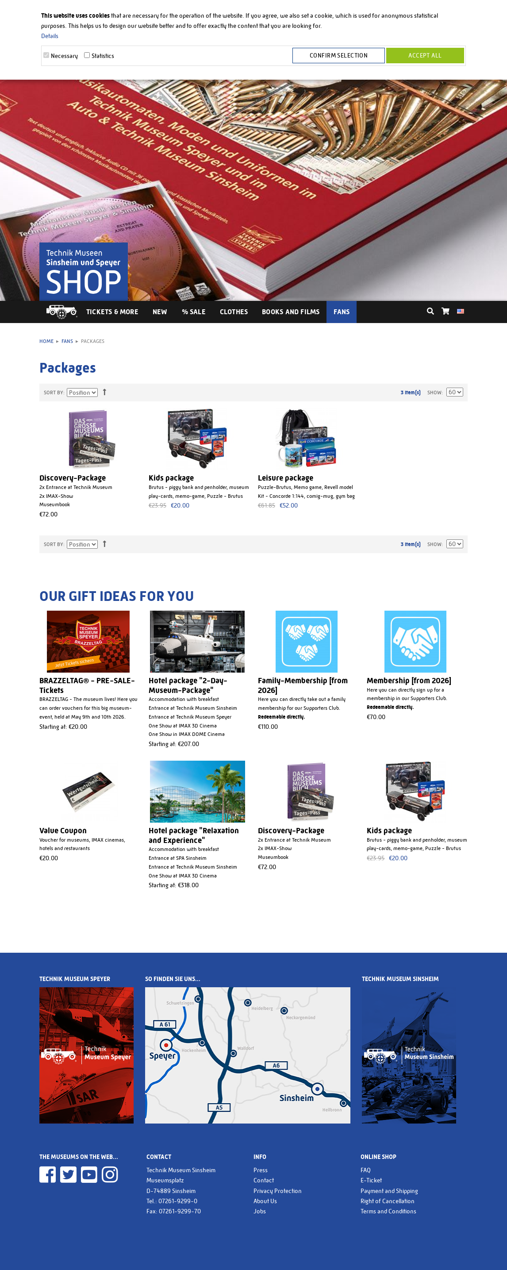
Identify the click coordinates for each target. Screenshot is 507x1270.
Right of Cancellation (388, 1201)
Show (434, 392)
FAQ (366, 1170)
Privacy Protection (278, 1190)
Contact (264, 1180)
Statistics (103, 55)
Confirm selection (340, 55)
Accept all (425, 55)
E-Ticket (371, 1180)
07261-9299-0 (177, 1201)
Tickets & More (112, 312)
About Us (265, 1201)
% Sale (194, 312)
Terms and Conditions (388, 1211)
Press (261, 1170)
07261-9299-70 (180, 1211)
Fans (342, 312)
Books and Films (290, 312)
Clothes (234, 312)
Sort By (53, 392)
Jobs (260, 1211)
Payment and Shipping (389, 1190)
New (160, 312)
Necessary (64, 55)
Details (49, 35)
